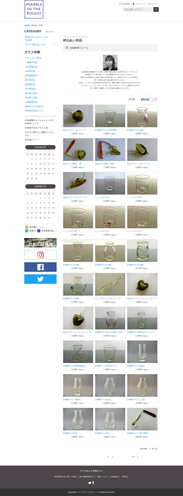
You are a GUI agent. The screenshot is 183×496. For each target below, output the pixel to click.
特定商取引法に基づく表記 (65, 477)
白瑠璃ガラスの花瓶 (135, 265)
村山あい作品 (31, 93)
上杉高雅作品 (31, 67)
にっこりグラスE (70, 231)
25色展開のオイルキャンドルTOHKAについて (39, 122)
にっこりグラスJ (134, 231)
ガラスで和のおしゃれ (35, 44)
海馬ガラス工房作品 (34, 106)
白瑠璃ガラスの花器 (135, 130)
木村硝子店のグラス (34, 111)
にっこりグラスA (102, 197)
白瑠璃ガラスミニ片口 (136, 400)
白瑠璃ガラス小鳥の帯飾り (138, 433)
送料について (102, 477)
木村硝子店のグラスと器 (36, 128)
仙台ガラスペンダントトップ (75, 130)
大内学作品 (30, 71)
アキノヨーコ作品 (33, 58)
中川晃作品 (30, 89)
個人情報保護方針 (86, 477)
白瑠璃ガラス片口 (70, 433)
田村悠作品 (30, 84)
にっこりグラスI (101, 231)
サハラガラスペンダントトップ (107, 298)
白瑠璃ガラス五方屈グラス (106, 366)
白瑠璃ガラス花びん (103, 400)
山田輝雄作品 (31, 102)
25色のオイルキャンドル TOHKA (40, 38)
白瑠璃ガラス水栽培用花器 (74, 366)
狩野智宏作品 (31, 75)
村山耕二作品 (31, 97)
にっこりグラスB (134, 197)
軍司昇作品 (30, 80)
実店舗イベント (32, 140)
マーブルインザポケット (91, 471)
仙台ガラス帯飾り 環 (72, 164)
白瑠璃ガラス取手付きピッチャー (140, 332)
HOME (27, 25)
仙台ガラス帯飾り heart (104, 164)
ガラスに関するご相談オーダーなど (39, 133)
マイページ (140, 4)
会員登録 (125, 4)
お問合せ (124, 477)
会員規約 (114, 477)
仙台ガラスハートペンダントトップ (141, 298)
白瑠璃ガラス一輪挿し (136, 366)
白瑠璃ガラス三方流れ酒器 (106, 130)
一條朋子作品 (31, 62)
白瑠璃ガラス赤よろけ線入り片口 (108, 332)
